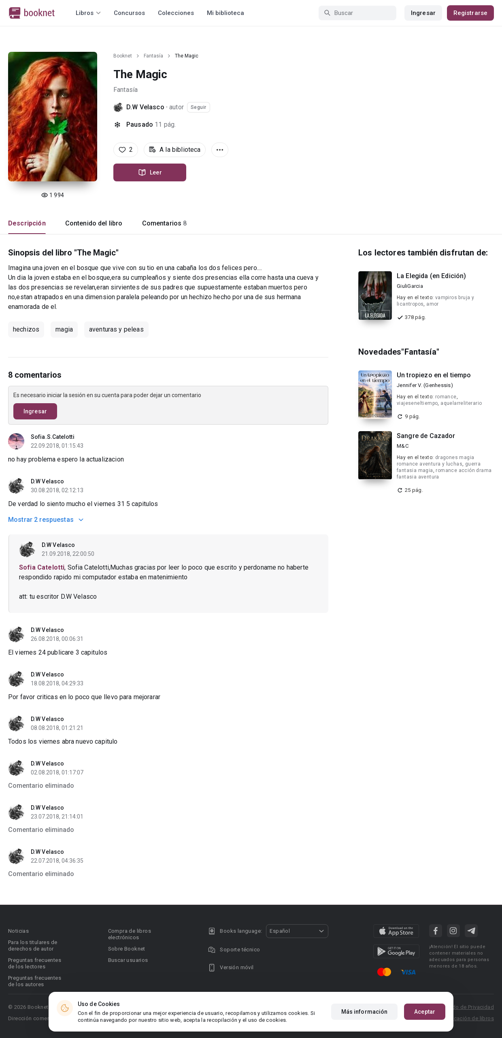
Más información (364, 1011)
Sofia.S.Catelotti (52, 437)
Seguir (198, 107)
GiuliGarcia (410, 286)
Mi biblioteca (225, 13)
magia (64, 329)
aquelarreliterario (461, 403)
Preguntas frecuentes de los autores (34, 981)
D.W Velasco (145, 107)
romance (446, 397)
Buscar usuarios (128, 960)
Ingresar (423, 13)
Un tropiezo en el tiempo (434, 375)
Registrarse (470, 13)
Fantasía (153, 56)
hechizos (26, 329)
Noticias (18, 931)
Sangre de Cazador (426, 436)
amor (432, 304)
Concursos (129, 13)
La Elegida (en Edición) (431, 276)
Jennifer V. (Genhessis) (425, 385)
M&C (402, 446)
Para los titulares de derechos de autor (32, 945)
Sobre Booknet (126, 949)
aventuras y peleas (116, 329)
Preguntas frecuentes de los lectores (34, 963)
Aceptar (424, 1011)
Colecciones (176, 13)
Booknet (122, 56)
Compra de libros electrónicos (129, 934)
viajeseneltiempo (417, 403)
